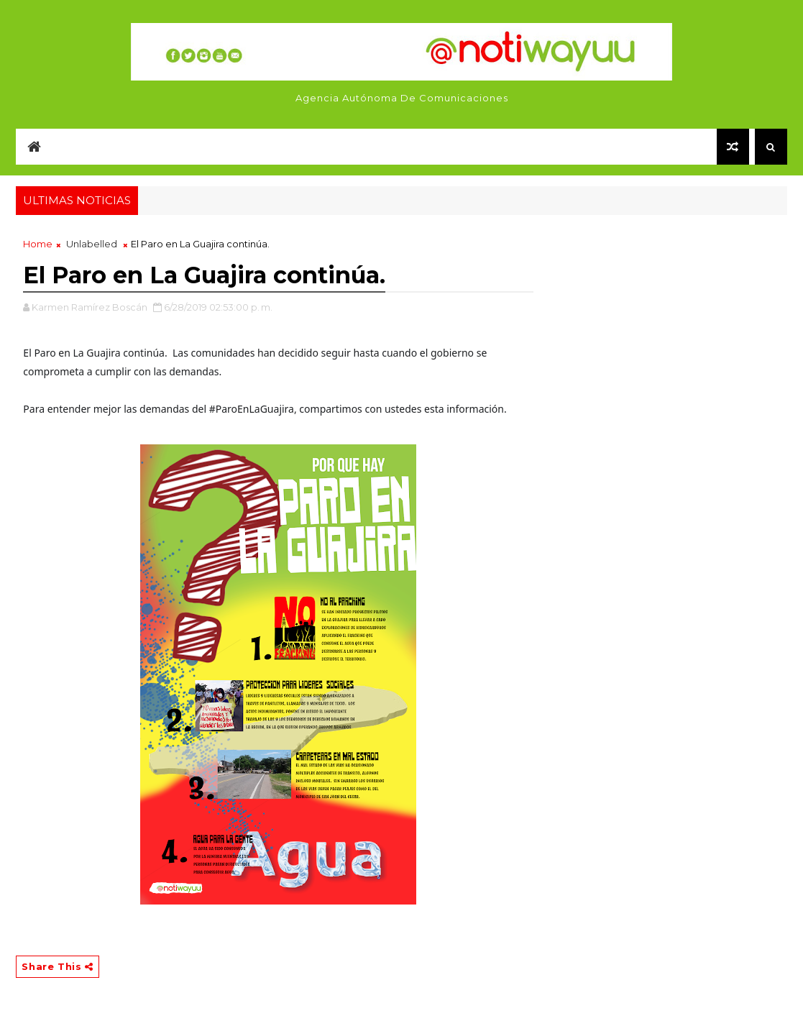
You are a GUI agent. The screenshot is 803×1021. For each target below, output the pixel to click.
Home (37, 243)
